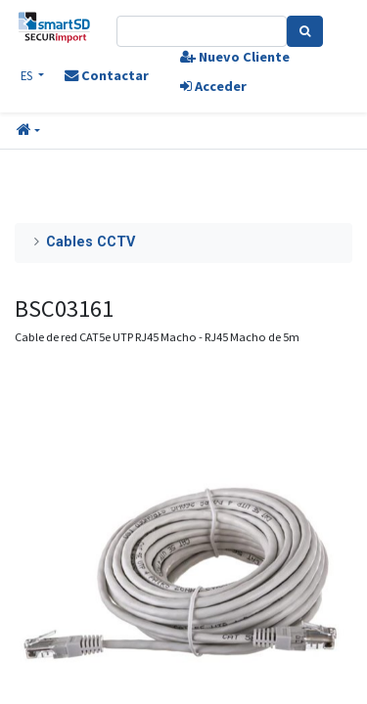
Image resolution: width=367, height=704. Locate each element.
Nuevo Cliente (235, 57)
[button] (28, 131)
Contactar (107, 75)
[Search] (305, 31)
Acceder (213, 86)
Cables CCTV (90, 242)
